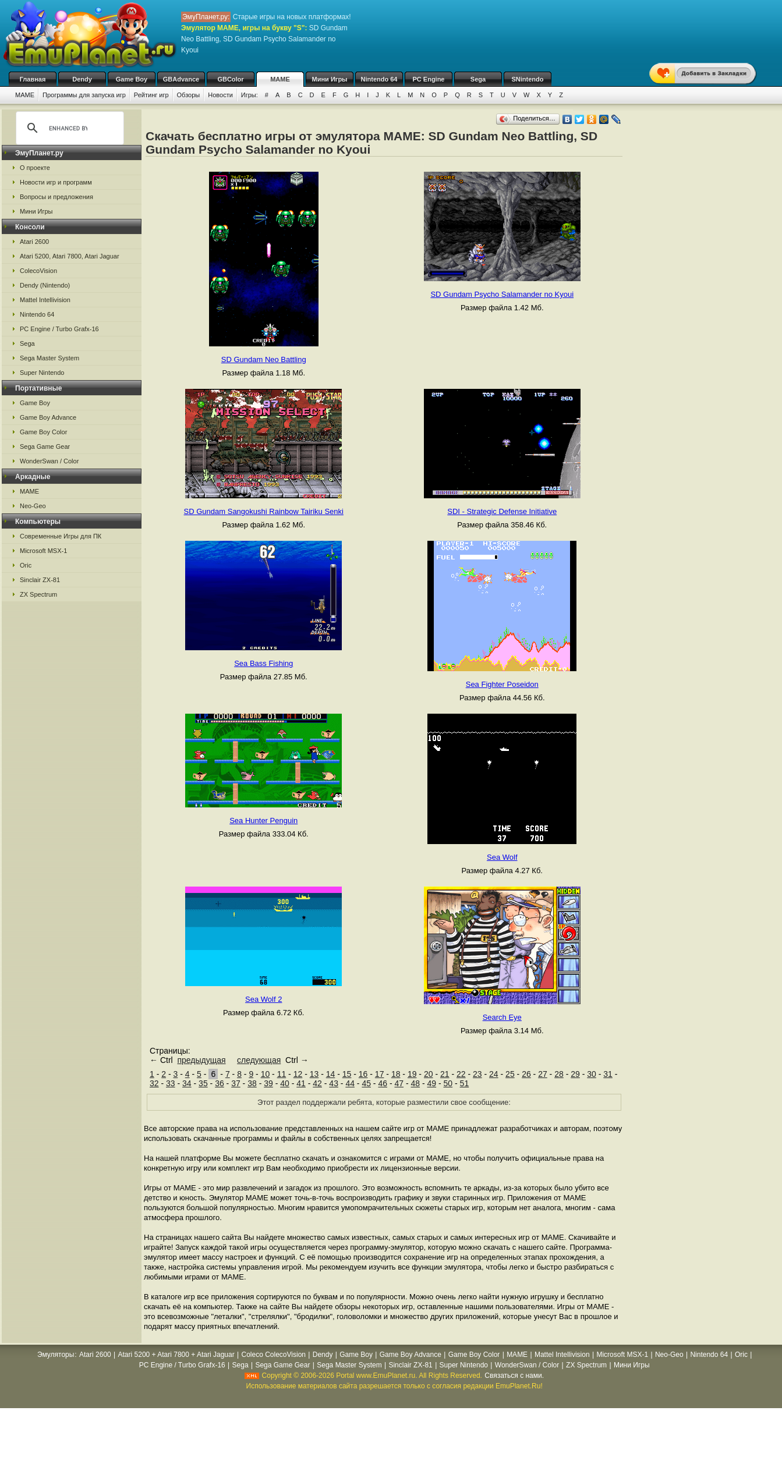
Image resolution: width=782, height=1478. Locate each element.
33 (170, 1083)
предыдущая (201, 1060)
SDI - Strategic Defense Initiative (502, 511)
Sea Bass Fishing (263, 663)
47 (399, 1083)
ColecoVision (38, 270)
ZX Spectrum (38, 594)
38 (252, 1083)
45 (366, 1083)
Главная (33, 79)
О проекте (35, 167)
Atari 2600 (34, 241)
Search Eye (502, 1017)
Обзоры (188, 94)
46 (382, 1083)
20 (428, 1074)
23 (477, 1074)
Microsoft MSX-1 (43, 550)
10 (265, 1074)
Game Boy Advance (48, 417)
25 (510, 1074)
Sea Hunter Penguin (263, 820)
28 (559, 1074)
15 (347, 1074)
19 (412, 1074)
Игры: (249, 94)
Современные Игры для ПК (60, 536)
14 (330, 1074)
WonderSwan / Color (49, 461)
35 (203, 1083)
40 (284, 1083)
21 (445, 1074)
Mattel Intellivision (45, 299)
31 (608, 1074)
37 (235, 1083)
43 (333, 1083)
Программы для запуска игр (84, 94)
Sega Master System (49, 358)
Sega (478, 79)
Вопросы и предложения (56, 196)
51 (464, 1083)
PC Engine (428, 79)
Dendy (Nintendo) (45, 285)
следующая (259, 1060)
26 (526, 1074)
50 (448, 1083)
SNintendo (528, 79)
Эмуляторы (55, 1355)
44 (350, 1083)
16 (363, 1074)
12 (298, 1074)
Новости (220, 94)
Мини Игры (330, 79)
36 (219, 1083)
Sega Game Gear (45, 446)
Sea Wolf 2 (263, 999)
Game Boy (131, 79)
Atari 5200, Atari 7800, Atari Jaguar (69, 256)
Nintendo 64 (379, 79)
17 (379, 1074)
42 (317, 1083)
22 (461, 1074)
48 (415, 1083)
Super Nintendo (42, 372)
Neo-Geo (33, 505)
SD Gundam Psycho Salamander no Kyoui (502, 294)
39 (268, 1083)
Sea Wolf (502, 857)
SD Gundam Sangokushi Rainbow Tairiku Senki (264, 511)
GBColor (230, 79)
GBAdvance (181, 79)
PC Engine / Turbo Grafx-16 (59, 328)
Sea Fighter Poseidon (502, 684)
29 (575, 1074)
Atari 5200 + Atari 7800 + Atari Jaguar (176, 1355)
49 (432, 1083)
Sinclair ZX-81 (40, 579)
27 (542, 1074)
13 (314, 1074)
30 (591, 1074)
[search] (68, 128)
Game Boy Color (43, 431)
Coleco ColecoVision (273, 1355)
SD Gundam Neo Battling (263, 359)
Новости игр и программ (56, 182)
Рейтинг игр (151, 94)
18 (396, 1074)
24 (493, 1074)
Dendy (82, 79)
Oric (25, 565)
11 (281, 1074)
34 (187, 1083)
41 (301, 1083)
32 (154, 1083)
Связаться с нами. (514, 1375)
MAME (280, 79)
